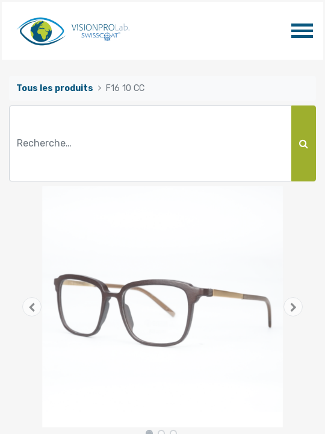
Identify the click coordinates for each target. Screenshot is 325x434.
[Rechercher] (303, 143)
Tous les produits (54, 88)
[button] (32, 306)
